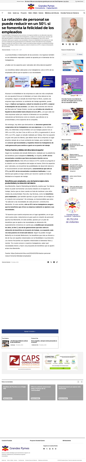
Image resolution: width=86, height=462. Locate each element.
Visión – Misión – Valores (12, 460)
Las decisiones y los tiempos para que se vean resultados (76, 145)
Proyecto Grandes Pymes (38, 440)
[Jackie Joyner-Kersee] (64, 178)
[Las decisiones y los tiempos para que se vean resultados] (64, 146)
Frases (71, 178)
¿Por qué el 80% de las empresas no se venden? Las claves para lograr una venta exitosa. (76, 167)
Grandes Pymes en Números (31, 460)
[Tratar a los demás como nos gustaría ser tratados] (64, 189)
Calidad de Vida (35, 344)
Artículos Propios (20, 1)
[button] (79, 1)
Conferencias (21, 460)
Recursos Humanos (6, 49)
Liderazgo (14, 344)
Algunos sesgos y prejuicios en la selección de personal (76, 156)
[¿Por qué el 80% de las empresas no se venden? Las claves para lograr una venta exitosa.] (64, 167)
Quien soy (4, 460)
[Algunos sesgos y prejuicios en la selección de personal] (64, 157)
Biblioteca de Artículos (43, 460)
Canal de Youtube (7, 440)
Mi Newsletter (67, 440)
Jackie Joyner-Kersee (75, 176)
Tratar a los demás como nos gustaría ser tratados (76, 187)
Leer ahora (66, 1)
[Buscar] (79, 54)
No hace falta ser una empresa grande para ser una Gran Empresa (44, 1)
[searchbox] (69, 54)
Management (72, 171)
